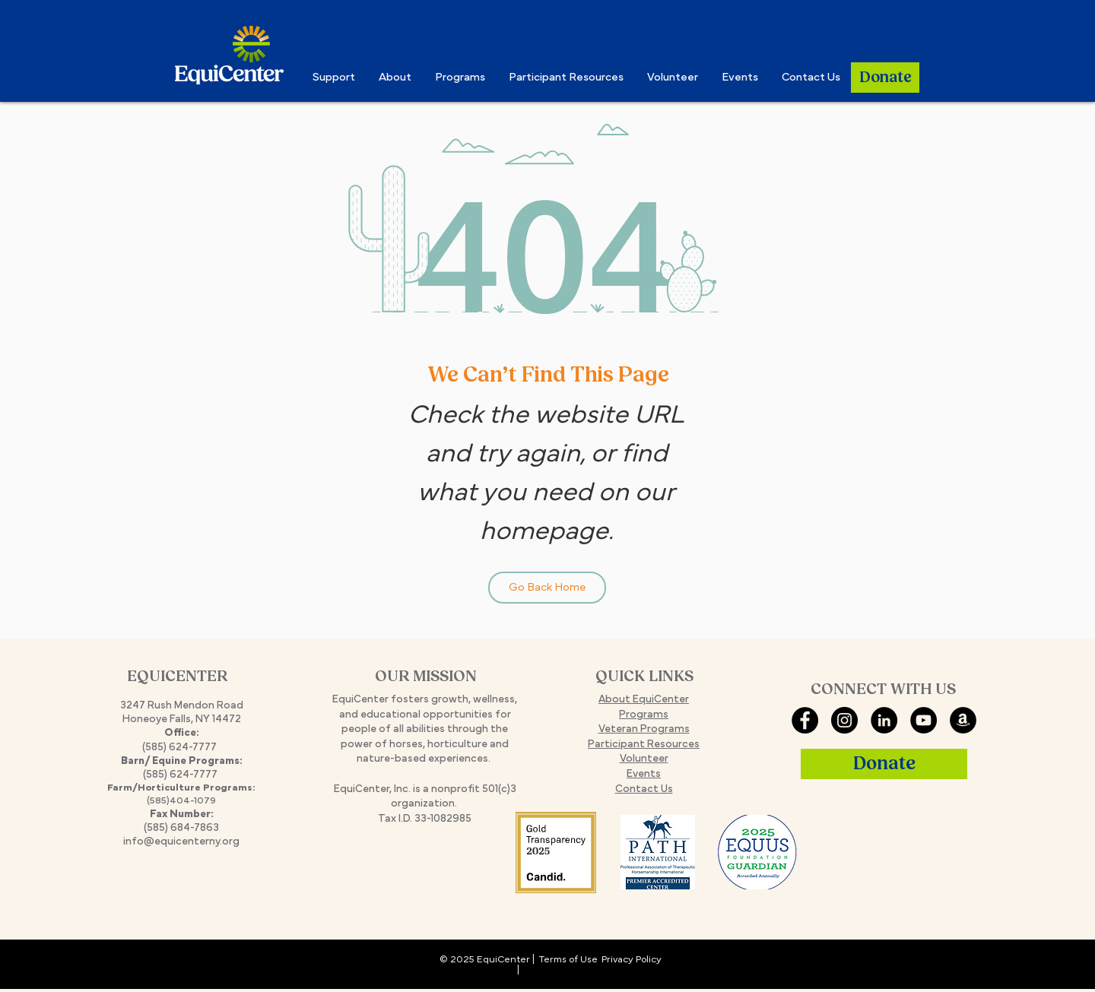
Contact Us (644, 789)
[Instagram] (844, 720)
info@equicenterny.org (181, 842)
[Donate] (885, 77)
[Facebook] (805, 720)
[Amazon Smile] (963, 720)
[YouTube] (923, 720)
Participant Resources (644, 745)
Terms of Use (568, 960)
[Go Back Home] (547, 588)
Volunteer (644, 759)
